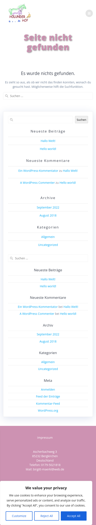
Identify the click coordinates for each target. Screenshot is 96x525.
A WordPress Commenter (37, 183)
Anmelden (48, 389)
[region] (46, 503)
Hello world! (48, 149)
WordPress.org (48, 410)
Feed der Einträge (48, 396)
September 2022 (48, 207)
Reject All (46, 516)
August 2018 (48, 215)
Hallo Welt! (48, 141)
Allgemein (48, 237)
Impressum (45, 438)
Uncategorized (48, 245)
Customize (19, 516)
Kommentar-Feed (48, 404)
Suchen (81, 120)
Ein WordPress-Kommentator (38, 171)
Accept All (73, 516)
